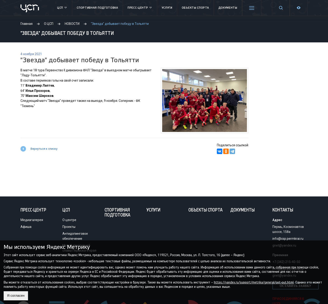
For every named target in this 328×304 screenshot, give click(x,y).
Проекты (68, 227)
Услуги (167, 7)
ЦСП (62, 8)
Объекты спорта (195, 7)
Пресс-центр (140, 8)
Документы (227, 7)
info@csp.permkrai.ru (287, 238)
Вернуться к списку (44, 148)
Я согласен (16, 296)
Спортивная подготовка (97, 7)
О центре (69, 220)
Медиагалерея (31, 220)
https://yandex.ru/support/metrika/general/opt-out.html (254, 282)
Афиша (25, 227)
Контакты (282, 210)
